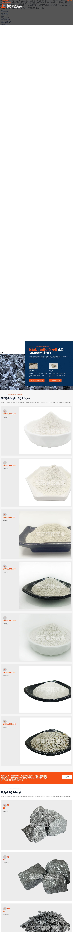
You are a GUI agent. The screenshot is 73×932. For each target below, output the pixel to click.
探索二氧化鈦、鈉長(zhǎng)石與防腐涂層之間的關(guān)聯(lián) (21, 826)
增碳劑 (49, 890)
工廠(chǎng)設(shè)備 (6, 21)
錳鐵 (44, 884)
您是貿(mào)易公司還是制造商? (49, 831)
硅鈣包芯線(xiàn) (49, 886)
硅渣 (49, 914)
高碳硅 (49, 908)
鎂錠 (44, 895)
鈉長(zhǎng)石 (4, 14)
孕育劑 (44, 875)
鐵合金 (2, 16)
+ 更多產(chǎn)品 (67, 566)
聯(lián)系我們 (4, 24)
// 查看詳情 (3, 889)
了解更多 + (5, 720)
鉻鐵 (49, 878)
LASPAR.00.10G (32, 890)
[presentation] (1, 353)
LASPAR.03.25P (32, 881)
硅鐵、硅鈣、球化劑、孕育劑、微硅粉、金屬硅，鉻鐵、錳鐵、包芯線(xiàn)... (57, 375)
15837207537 (29, 857)
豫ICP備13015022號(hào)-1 (33, 925)
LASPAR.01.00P (32, 887)
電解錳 (49, 892)
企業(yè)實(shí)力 (5, 18)
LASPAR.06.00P (32, 878)
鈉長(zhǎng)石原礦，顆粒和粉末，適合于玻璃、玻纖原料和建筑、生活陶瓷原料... (38, 375)
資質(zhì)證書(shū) (5, 19)
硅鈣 (49, 872)
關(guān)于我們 (4, 11)
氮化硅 (44, 905)
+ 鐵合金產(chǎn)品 (55, 380)
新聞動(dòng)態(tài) (5, 22)
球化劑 (49, 875)
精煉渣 (44, 898)
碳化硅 (44, 892)
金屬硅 (44, 890)
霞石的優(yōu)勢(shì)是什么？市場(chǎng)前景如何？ (18, 811)
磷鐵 (49, 895)
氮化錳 (49, 905)
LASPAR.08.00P (32, 875)
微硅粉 (44, 878)
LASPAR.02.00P (32, 884)
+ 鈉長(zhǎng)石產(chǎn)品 (36, 380)
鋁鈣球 (49, 911)
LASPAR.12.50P (32, 872)
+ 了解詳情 (5, 816)
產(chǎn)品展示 (4, 13)
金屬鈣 (44, 881)
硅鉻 (49, 898)
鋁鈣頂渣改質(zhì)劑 (44, 916)
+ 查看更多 (44, 784)
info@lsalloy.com (54, 857)
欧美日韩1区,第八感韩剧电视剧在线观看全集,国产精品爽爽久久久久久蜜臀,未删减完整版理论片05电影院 (24, 931)
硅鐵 (44, 872)
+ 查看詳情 (6, 415)
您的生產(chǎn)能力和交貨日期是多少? (51, 819)
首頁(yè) (3, 10)
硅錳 (49, 881)
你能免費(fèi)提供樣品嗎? (47, 807)
